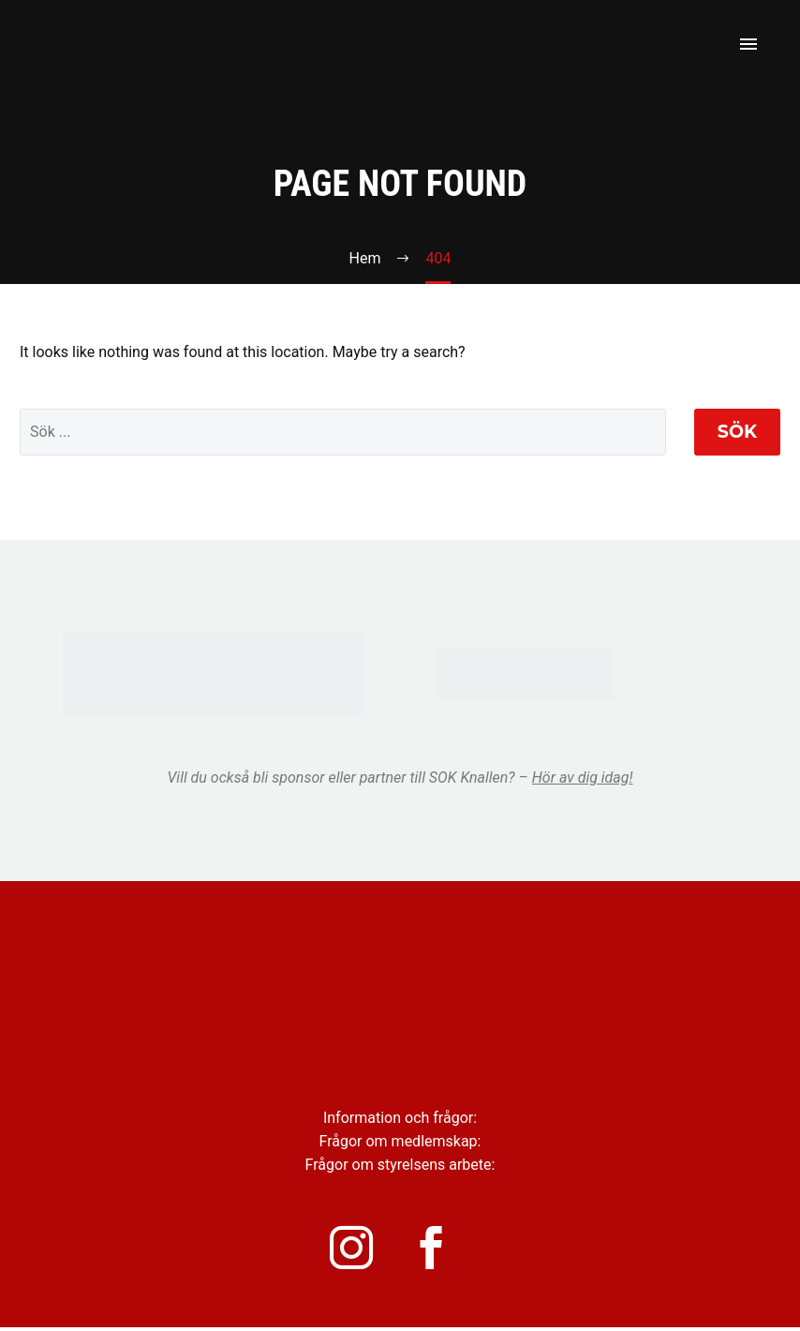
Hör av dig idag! (582, 777)
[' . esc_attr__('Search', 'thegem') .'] (343, 432)
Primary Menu (748, 44)
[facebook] (442, 1249)
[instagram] (358, 1249)
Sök (737, 431)
